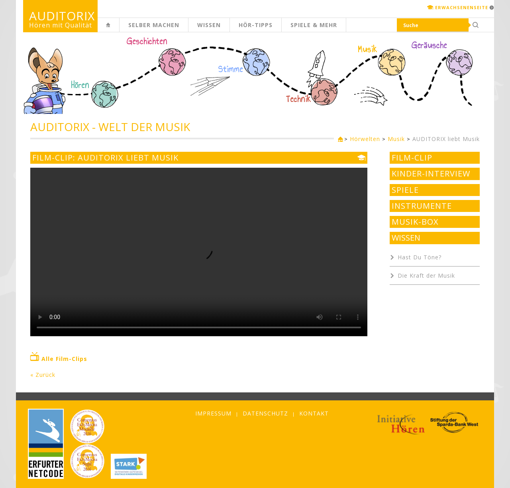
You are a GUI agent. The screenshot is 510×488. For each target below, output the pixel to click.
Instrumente (422, 206)
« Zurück (42, 374)
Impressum (213, 413)
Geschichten (147, 42)
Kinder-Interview (431, 173)
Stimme (230, 69)
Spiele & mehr (313, 25)
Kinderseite (119, 29)
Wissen (209, 25)
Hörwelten (365, 139)
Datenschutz (265, 413)
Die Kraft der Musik (426, 275)
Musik (367, 49)
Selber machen (153, 25)
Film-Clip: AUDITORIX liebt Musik (105, 158)
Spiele (405, 190)
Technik (298, 99)
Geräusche (429, 45)
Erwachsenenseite (461, 7)
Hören (80, 85)
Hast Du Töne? (419, 257)
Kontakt (314, 413)
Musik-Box (415, 222)
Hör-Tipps (256, 25)
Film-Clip (412, 158)
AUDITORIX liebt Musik (446, 139)
